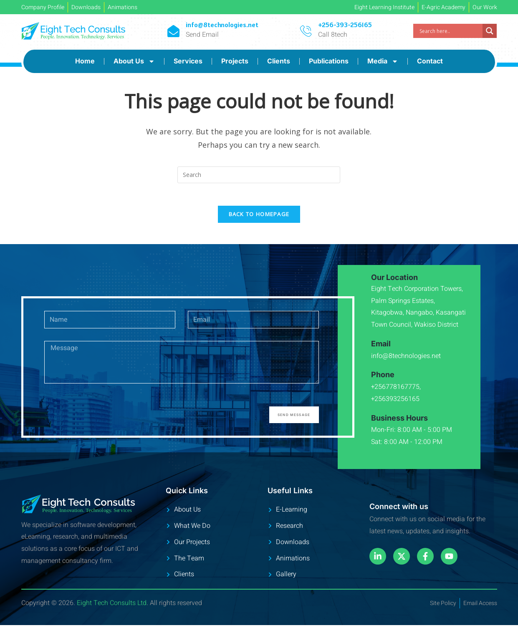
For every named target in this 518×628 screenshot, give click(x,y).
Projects (234, 61)
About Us (134, 61)
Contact (430, 61)
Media (382, 61)
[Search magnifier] (490, 31)
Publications (329, 61)
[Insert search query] (258, 174)
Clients (278, 61)
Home (85, 61)
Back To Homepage (259, 217)
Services (188, 61)
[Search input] (449, 31)
